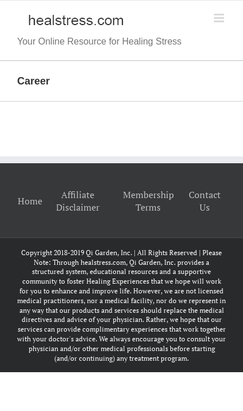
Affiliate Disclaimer (77, 200)
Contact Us (205, 200)
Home (30, 201)
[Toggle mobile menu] (220, 18)
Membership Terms (148, 200)
